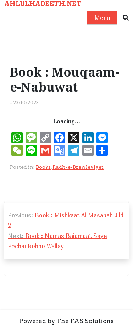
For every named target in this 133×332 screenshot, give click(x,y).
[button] (126, 18)
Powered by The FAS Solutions (67, 321)
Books (43, 167)
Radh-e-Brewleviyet (78, 167)
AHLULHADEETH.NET (42, 3)
